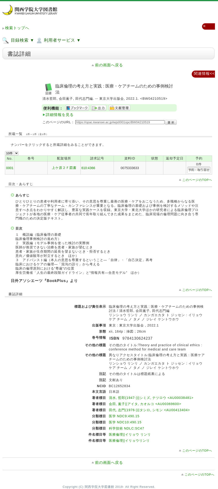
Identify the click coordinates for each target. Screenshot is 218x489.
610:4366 (88, 168)
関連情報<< (204, 74)
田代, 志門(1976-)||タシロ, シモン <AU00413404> (149, 410)
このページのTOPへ (197, 180)
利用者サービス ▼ (58, 40)
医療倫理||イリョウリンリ (129, 440)
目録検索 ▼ (18, 40)
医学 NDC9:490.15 (124, 416)
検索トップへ (17, 28)
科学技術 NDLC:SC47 (126, 428)
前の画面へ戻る (109, 65)
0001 (9, 168)
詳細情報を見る (60, 115)
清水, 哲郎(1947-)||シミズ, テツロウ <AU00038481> (151, 398)
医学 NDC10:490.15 (125, 422)
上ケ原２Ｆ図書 (64, 168)
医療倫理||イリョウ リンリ (130, 434)
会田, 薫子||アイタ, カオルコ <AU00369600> (145, 404)
